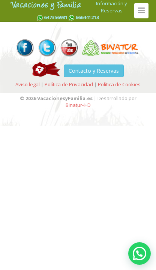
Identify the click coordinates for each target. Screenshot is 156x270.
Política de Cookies (119, 84)
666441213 (87, 17)
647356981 (56, 17)
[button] (139, 253)
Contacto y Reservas (94, 70)
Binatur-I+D (78, 105)
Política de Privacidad (69, 84)
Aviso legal (27, 84)
